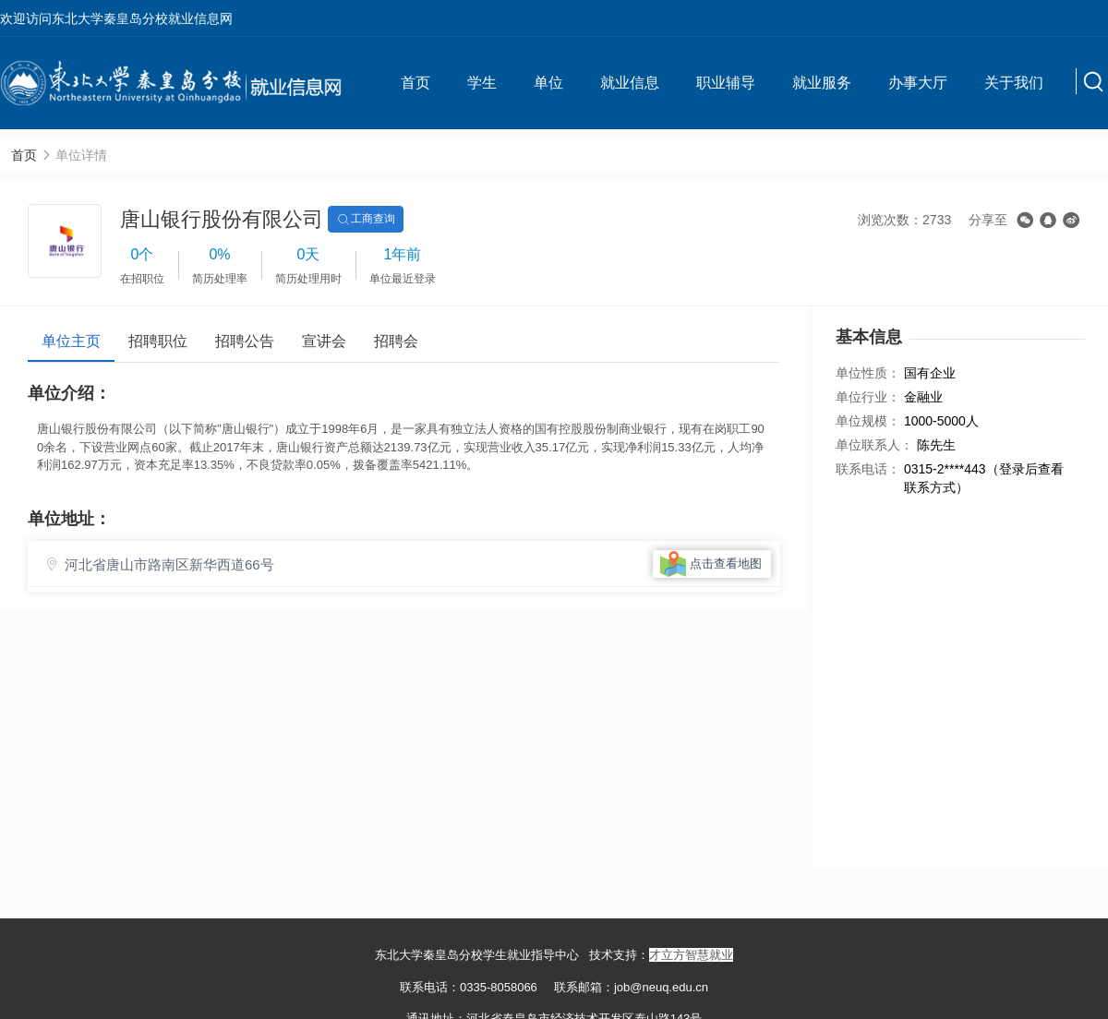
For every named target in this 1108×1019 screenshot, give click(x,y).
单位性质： (868, 373)
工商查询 (365, 219)
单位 (548, 82)
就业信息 (629, 82)
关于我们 (1013, 82)
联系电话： (868, 469)
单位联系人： (874, 445)
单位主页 (71, 341)
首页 (415, 82)
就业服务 (821, 82)
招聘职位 (157, 341)
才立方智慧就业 (691, 955)
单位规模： (868, 421)
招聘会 (396, 341)
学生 (482, 82)
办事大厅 (917, 82)
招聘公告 (244, 341)
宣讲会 (324, 341)
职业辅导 (725, 82)
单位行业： (868, 397)
